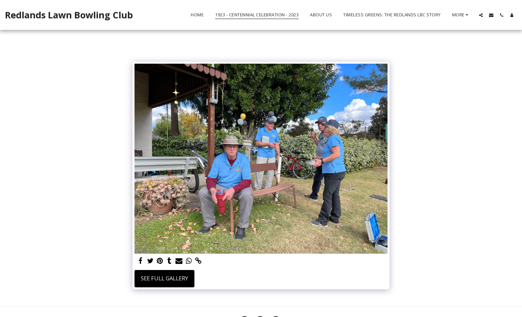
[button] (481, 15)
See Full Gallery (164, 278)
